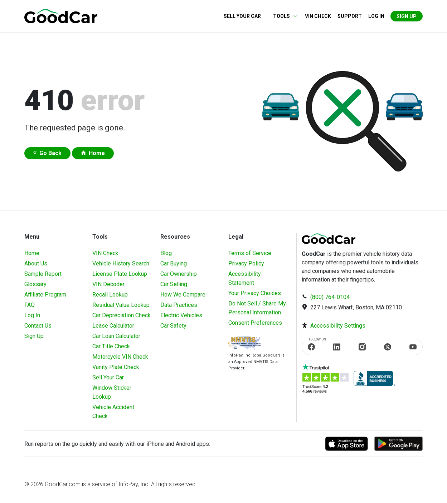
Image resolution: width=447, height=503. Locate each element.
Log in (376, 16)
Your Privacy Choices (254, 293)
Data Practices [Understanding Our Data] (178, 305)
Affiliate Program (45, 294)
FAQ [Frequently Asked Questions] (29, 305)
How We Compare (182, 294)
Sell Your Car (242, 16)
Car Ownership (178, 273)
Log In (32, 315)
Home (97, 153)
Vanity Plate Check (115, 367)
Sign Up (407, 16)
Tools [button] (281, 16)
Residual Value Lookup (121, 305)
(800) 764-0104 (330, 297)
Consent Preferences (255, 322)
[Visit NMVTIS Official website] (244, 344)
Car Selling (173, 284)
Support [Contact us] (349, 16)
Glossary (35, 284)
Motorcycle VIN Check (120, 356)
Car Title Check (111, 346)
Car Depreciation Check (121, 315)
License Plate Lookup (119, 273)
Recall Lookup (110, 294)
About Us (35, 263)
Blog (166, 253)
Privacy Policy (246, 263)
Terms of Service (249, 253)
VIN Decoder (108, 284)
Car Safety (173, 325)
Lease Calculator (113, 325)
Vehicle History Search (120, 263)
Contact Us (38, 325)
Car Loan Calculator (116, 336)
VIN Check (318, 16)
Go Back (50, 153)
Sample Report (43, 273)
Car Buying (173, 263)
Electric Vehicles (181, 315)
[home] (60, 15)
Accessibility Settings (337, 325)
